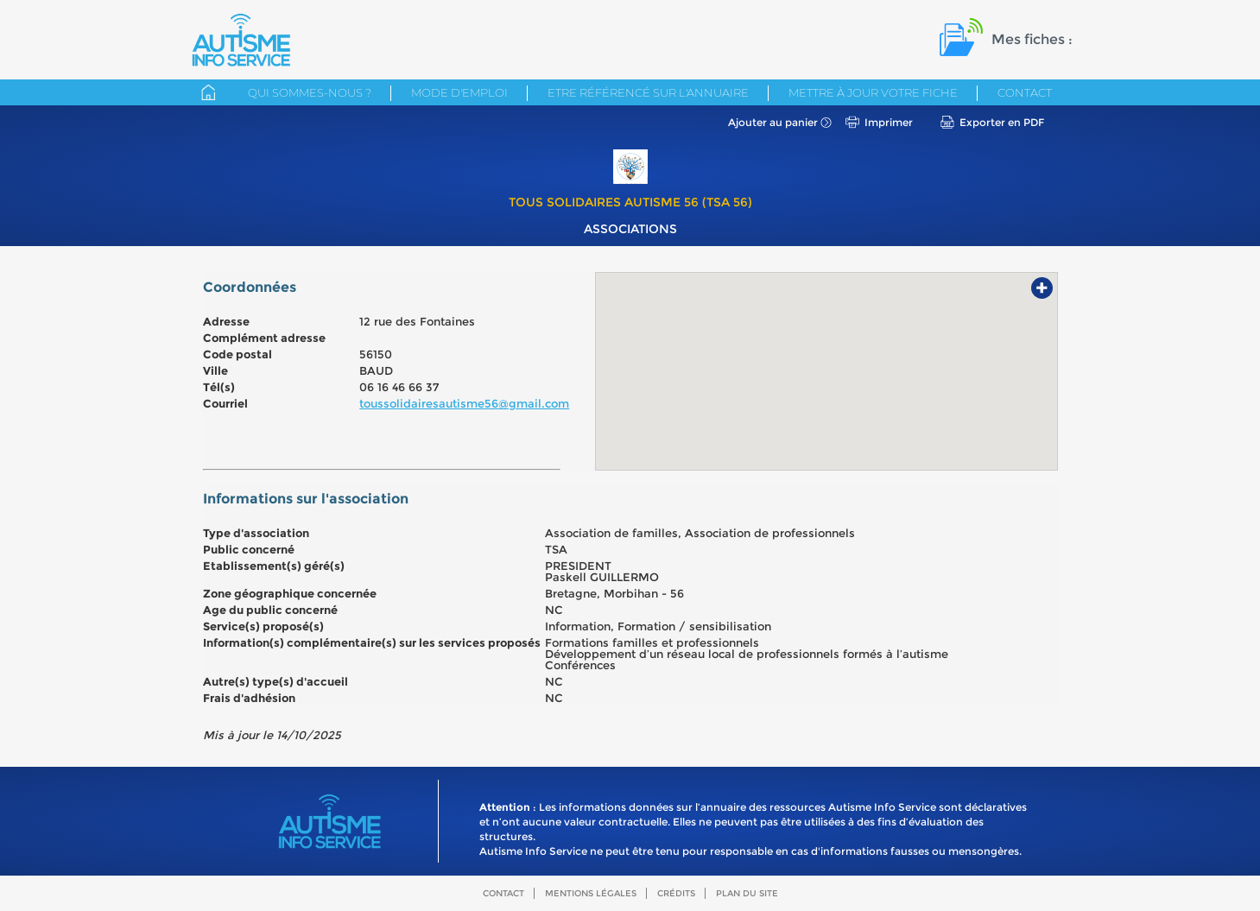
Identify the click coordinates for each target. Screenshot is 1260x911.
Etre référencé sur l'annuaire (648, 92)
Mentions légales (590, 893)
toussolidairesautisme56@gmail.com (464, 403)
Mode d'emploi (459, 92)
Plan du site (747, 893)
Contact (1024, 92)
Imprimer (888, 122)
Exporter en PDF (1001, 122)
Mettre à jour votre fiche (873, 92)
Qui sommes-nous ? (309, 92)
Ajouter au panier (773, 122)
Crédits (676, 893)
